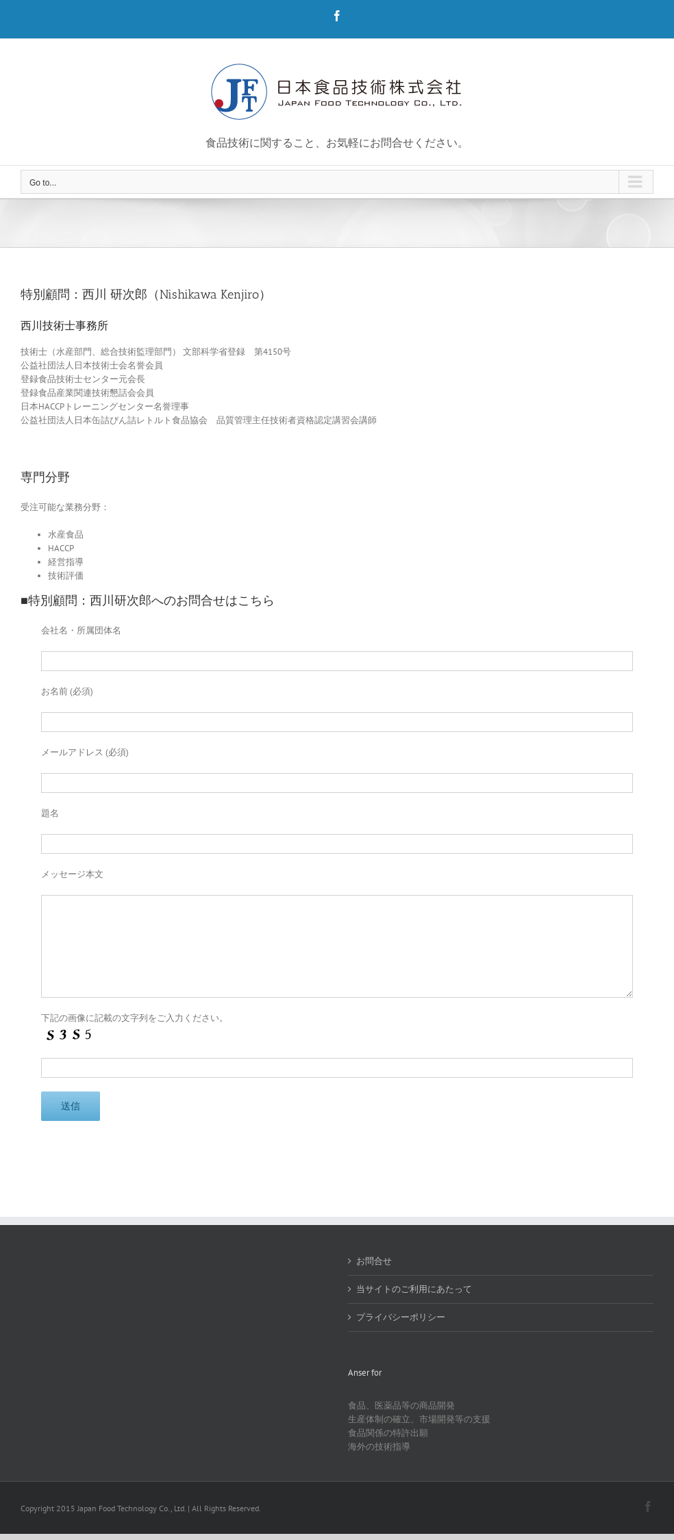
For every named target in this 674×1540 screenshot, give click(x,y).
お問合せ (374, 1261)
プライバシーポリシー (400, 1317)
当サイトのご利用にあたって (414, 1289)
